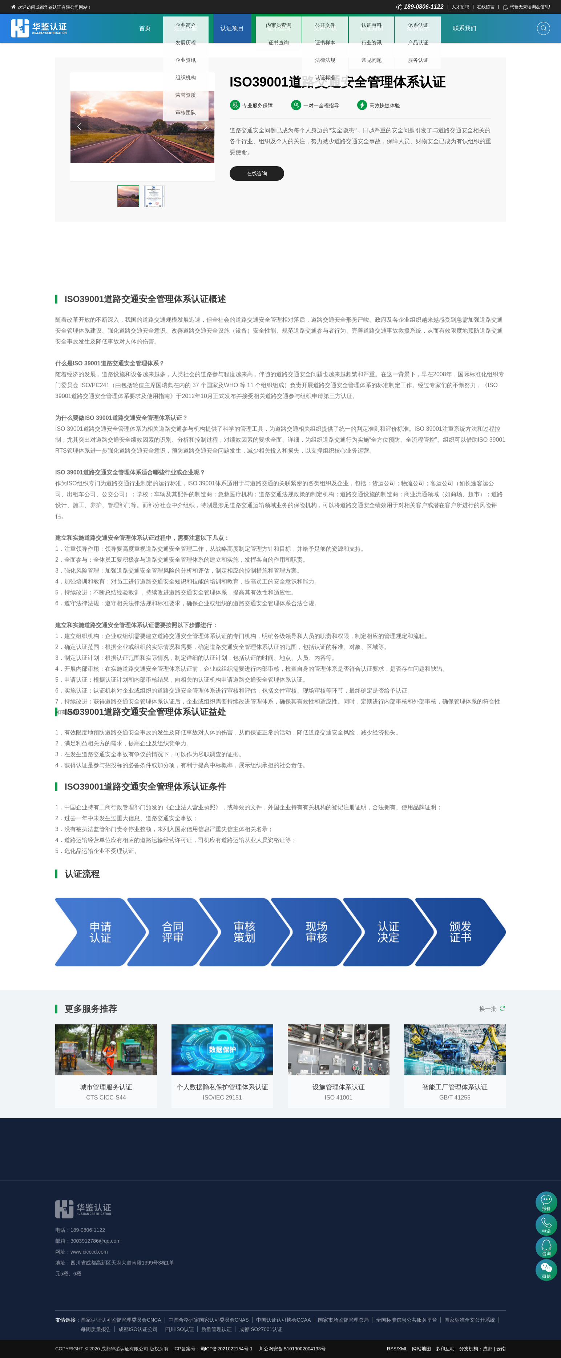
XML (402, 1348)
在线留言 (486, 6)
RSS (392, 1348)
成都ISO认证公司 (138, 1329)
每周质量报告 (96, 1329)
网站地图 (421, 1348)
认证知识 (371, 28)
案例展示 (418, 28)
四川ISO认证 (179, 1329)
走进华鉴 (185, 28)
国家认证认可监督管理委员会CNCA (121, 1320)
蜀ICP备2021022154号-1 (226, 1348)
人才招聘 (460, 6)
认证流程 (210, 247)
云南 (501, 1348)
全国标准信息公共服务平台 (406, 1320)
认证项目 (232, 28)
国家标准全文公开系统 (469, 1320)
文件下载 (325, 28)
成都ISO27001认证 (260, 1329)
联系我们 (464, 28)
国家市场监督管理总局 (343, 1320)
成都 (487, 1348)
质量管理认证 (216, 1329)
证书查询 (278, 28)
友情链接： (68, 1320)
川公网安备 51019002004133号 (292, 1348)
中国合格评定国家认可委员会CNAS (209, 1320)
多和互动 (445, 1348)
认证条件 (166, 247)
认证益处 (122, 247)
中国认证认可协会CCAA (283, 1320)
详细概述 (77, 247)
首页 (145, 28)
